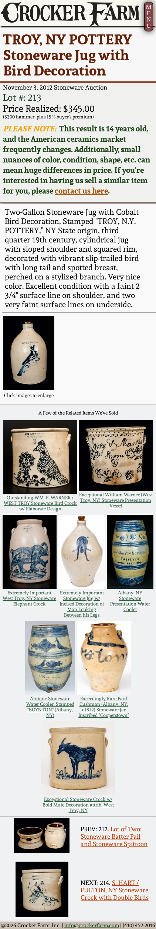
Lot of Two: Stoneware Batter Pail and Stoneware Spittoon (114, 836)
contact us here (81, 190)
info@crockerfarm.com (91, 925)
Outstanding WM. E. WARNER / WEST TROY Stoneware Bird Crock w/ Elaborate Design (40, 503)
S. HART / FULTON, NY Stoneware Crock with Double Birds (115, 890)
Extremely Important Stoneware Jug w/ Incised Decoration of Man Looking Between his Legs (82, 604)
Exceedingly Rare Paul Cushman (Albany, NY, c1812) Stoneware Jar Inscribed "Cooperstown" (103, 707)
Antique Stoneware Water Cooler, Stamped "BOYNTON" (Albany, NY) (50, 707)
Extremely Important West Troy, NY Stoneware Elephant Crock (29, 598)
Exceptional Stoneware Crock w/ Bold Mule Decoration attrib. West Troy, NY (78, 804)
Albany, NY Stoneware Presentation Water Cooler (130, 601)
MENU (149, 16)
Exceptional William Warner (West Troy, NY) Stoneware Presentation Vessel (116, 500)
